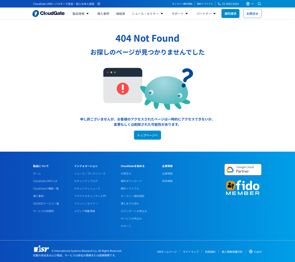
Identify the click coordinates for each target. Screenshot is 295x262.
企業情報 (167, 173)
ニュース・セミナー (145, 13)
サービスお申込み (131, 218)
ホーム (37, 173)
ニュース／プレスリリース (90, 173)
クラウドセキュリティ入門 (90, 196)
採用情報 (167, 181)
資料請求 (230, 13)
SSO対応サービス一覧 (46, 203)
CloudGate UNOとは (45, 181)
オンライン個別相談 (132, 196)
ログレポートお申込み (134, 211)
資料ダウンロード (131, 181)
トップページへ (147, 135)
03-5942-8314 (228, 4)
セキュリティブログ (86, 181)
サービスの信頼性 (43, 211)
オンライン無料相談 (182, 3)
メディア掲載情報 (84, 211)
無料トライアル (205, 3)
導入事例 (103, 13)
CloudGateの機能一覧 (46, 188)
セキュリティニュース (87, 188)
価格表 (120, 13)
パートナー (203, 13)
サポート (178, 13)
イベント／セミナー (86, 203)
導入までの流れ (130, 203)
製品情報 (78, 13)
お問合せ (252, 13)
